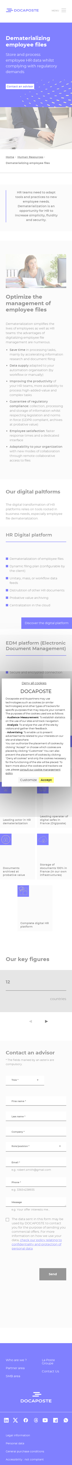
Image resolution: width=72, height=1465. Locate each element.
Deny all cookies (34, 683)
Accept (46, 780)
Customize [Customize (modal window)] (28, 780)
